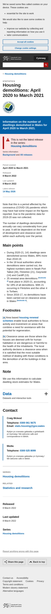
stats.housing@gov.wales (30, 426)
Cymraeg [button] (41, 58)
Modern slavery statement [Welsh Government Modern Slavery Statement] (15, 588)
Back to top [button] (39, 562)
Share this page (15, 562)
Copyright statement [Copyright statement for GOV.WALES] (12, 581)
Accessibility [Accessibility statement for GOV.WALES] (22, 578)
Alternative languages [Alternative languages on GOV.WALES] (13, 591)
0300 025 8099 (28, 450)
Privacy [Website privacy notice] (40, 581)
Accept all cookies (25, 42)
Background (9, 155)
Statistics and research (18, 487)
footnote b (21, 300)
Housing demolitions (15, 74)
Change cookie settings (25, 48)
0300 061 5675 (28, 422)
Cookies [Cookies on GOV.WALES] (29, 581)
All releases (26, 155)
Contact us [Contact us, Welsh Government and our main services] (8, 578)
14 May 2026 (9, 191)
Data (7, 393)
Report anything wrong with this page (20, 551)
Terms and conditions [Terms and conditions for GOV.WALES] (13, 584)
